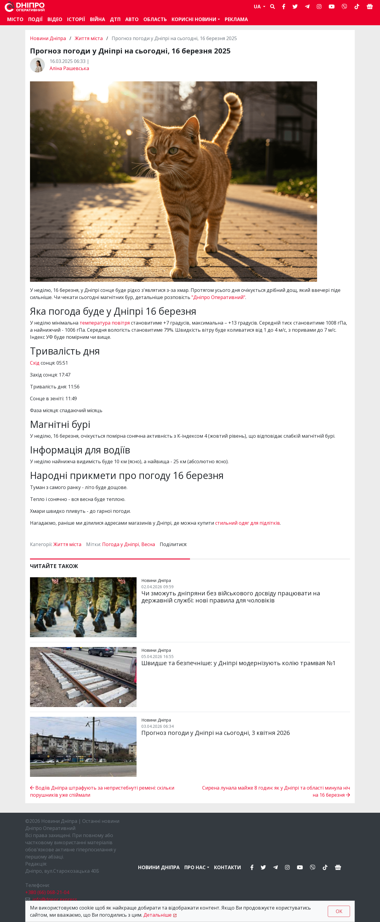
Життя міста (89, 38)
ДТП (115, 19)
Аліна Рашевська (69, 68)
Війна (97, 19)
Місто (15, 19)
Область (155, 19)
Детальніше (157, 915)
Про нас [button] (195, 867)
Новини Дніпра (48, 38)
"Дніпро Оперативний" (218, 297)
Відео (55, 19)
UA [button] (258, 6)
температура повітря (105, 323)
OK (339, 911)
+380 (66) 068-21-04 (47, 892)
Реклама (236, 19)
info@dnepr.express (54, 899)
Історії (76, 19)
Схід (34, 363)
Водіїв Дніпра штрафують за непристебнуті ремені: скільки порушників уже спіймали (102, 791)
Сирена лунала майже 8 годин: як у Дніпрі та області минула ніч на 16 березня (276, 791)
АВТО (132, 19)
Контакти (227, 867)
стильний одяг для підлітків (247, 523)
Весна (148, 544)
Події (35, 19)
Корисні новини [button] (194, 19)
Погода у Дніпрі (120, 544)
